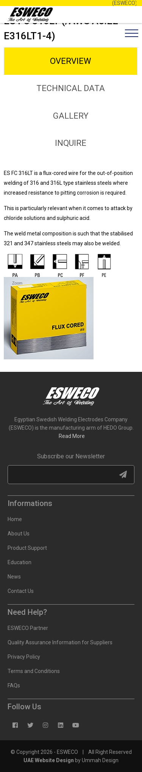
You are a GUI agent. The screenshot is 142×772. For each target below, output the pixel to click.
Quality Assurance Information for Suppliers (60, 642)
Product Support (27, 548)
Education (19, 562)
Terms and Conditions (34, 671)
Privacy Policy (24, 657)
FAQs (14, 685)
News (14, 577)
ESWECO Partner (28, 628)
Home (15, 519)
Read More (72, 436)
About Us (19, 534)
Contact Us (21, 591)
